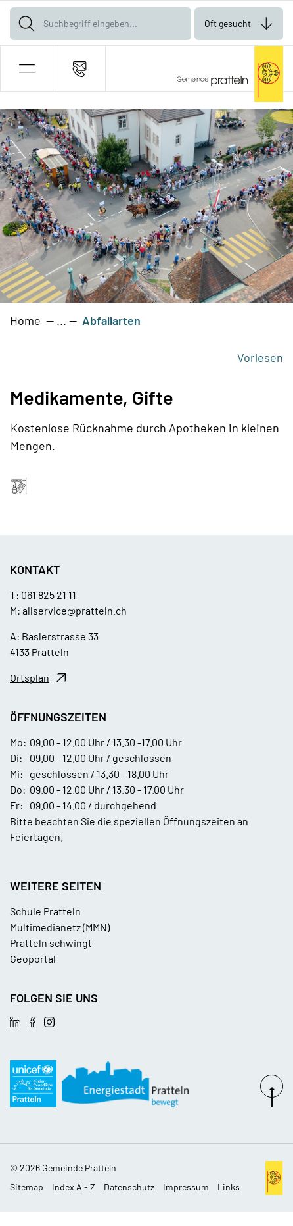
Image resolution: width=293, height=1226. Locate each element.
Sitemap (26, 1186)
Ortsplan (29, 677)
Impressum (186, 1186)
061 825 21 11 (48, 594)
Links (228, 1186)
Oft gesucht (227, 23)
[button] (27, 68)
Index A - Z (73, 1186)
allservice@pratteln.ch (74, 610)
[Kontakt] (79, 68)
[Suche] (26, 23)
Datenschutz (129, 1186)
